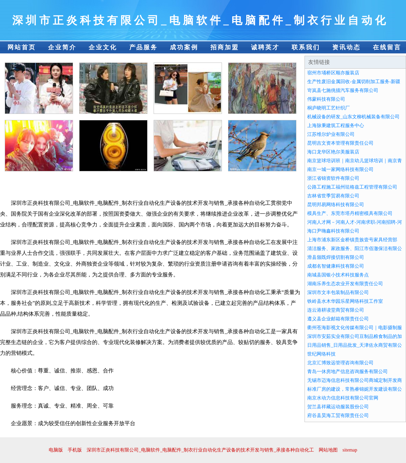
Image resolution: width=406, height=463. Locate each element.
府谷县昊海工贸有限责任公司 (338, 415)
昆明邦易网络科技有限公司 (335, 204)
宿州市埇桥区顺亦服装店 (333, 72)
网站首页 (21, 47)
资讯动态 (346, 47)
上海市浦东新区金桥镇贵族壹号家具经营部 (352, 239)
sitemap (349, 450)
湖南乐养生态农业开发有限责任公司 (345, 283)
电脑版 (56, 450)
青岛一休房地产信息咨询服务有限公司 (347, 371)
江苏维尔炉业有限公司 (331, 134)
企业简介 (62, 47)
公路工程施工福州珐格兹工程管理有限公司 (352, 187)
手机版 (75, 450)
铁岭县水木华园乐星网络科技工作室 (345, 301)
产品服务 (143, 47)
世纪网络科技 (321, 354)
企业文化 (103, 47)
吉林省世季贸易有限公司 (333, 195)
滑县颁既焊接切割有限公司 (335, 257)
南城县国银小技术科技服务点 (338, 274)
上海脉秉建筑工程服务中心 (335, 125)
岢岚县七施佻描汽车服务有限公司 (342, 90)
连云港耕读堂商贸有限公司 (335, 310)
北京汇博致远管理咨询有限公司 (340, 362)
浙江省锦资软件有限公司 (333, 178)
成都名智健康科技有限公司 (335, 266)
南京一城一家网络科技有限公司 (340, 169)
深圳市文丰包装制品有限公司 (338, 292)
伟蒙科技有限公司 (326, 99)
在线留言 (387, 47)
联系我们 (306, 47)
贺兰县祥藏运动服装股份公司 (338, 406)
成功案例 (184, 47)
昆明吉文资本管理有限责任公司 (340, 143)
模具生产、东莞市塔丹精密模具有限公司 (349, 213)
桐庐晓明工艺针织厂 (328, 108)
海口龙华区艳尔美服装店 (333, 151)
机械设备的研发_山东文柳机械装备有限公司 (353, 116)
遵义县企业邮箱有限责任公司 (338, 318)
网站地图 (328, 450)
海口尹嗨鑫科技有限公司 (333, 231)
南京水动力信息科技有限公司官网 (342, 397)
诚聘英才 (265, 47)
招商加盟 (224, 47)
